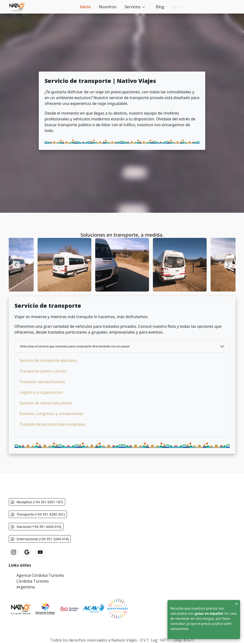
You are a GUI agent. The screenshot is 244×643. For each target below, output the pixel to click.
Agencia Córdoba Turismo (40, 575)
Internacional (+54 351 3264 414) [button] (40, 539)
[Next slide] (228, 264)
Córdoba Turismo (32, 581)
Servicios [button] (135, 6)
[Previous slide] (16, 264)
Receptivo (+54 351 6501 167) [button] (37, 502)
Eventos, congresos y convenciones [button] (52, 413)
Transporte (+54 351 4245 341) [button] (38, 514)
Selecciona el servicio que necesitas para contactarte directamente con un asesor (75, 346)
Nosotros (107, 6)
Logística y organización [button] (41, 392)
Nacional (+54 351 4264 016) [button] (36, 526)
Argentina (25, 587)
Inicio (85, 6)
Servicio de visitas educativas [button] (46, 403)
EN (178, 6)
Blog (160, 6)
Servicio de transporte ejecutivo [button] (48, 360)
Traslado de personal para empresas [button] (53, 424)
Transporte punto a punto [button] (43, 371)
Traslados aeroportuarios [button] (42, 381)
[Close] (236, 603)
